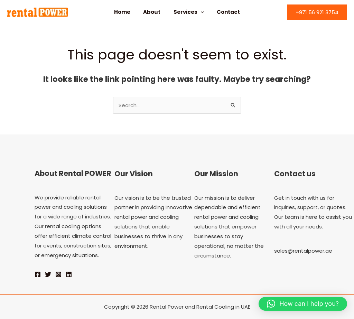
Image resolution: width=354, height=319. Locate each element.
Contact (224, 12)
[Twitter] (48, 274)
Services (187, 12)
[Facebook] (38, 274)
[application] (199, 12)
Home (126, 12)
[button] (317, 12)
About (153, 12)
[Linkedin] (69, 274)
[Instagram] (58, 274)
